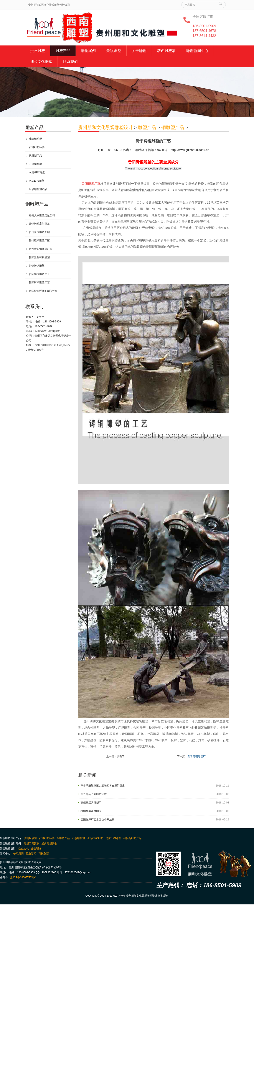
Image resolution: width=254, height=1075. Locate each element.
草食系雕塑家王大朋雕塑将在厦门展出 (103, 785)
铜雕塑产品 (172, 127)
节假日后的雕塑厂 (91, 802)
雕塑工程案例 (31, 843)
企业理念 (36, 848)
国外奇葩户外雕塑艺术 (94, 794)
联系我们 (70, 62)
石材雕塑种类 (37, 147)
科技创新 (43, 853)
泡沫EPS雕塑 (37, 180)
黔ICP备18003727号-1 (23, 877)
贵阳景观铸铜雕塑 (39, 257)
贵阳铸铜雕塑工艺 (39, 282)
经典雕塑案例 (49, 843)
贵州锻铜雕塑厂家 (39, 240)
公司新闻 (18, 853)
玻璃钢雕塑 (35, 138)
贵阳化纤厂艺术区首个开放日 (97, 819)
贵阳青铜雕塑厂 (196, 756)
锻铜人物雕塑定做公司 (42, 215)
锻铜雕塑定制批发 (39, 223)
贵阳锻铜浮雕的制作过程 (43, 290)
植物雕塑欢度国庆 (91, 811)
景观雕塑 (113, 51)
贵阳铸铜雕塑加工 (39, 274)
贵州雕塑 (37, 51)
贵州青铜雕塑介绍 (39, 232)
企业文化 (23, 848)
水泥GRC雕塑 (37, 172)
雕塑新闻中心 (197, 51)
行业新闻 (31, 853)
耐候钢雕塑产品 (38, 189)
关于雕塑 (139, 51)
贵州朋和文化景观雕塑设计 (105, 127)
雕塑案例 (88, 51)
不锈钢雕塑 (35, 164)
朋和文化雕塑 (41, 62)
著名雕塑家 (166, 51)
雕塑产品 (63, 51)
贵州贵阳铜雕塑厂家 (40, 248)
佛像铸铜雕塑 (37, 265)
